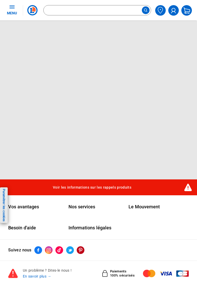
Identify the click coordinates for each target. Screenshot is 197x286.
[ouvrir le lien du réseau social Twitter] (70, 250)
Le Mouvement (144, 206)
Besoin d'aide (22, 227)
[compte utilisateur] (173, 10)
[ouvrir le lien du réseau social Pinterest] (80, 250)
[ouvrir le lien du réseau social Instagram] (49, 250)
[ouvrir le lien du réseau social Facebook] (38, 250)
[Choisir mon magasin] (160, 10)
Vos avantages (23, 206)
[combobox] (97, 10)
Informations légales (89, 227)
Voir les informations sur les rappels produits (92, 187)
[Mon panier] (186, 10)
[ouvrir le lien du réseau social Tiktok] (59, 250)
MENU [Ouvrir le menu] (12, 9)
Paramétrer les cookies (4, 205)
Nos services (81, 206)
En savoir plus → (37, 276)
